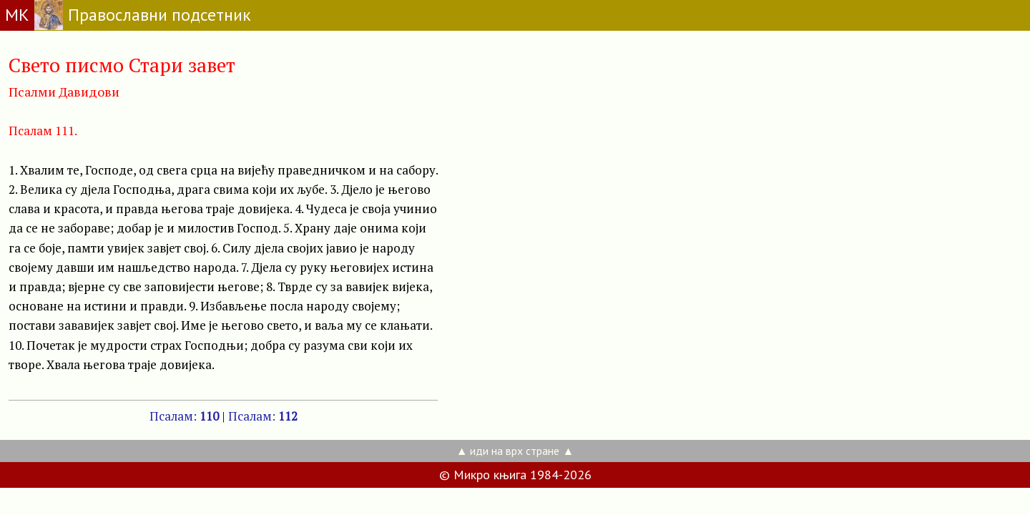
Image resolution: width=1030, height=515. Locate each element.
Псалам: (184, 416)
